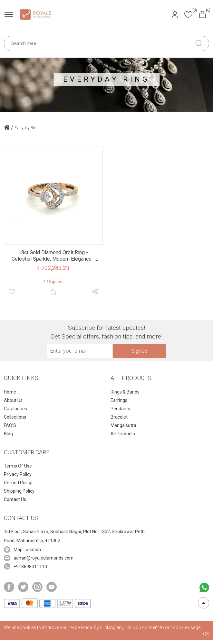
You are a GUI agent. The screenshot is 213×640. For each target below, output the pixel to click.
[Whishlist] (12, 291)
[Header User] (175, 14)
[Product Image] (53, 195)
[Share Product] (95, 291)
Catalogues (15, 408)
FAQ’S (10, 425)
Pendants (120, 408)
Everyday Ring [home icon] (27, 127)
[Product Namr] (53, 255)
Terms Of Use (18, 465)
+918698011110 (30, 566)
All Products (123, 433)
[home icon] (7, 128)
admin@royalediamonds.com (43, 558)
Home (10, 391)
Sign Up (139, 351)
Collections (15, 417)
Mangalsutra (123, 425)
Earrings (119, 400)
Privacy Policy (18, 474)
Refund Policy (18, 482)
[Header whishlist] (188, 14)
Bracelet (119, 417)
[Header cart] (202, 14)
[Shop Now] (53, 291)
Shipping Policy (19, 491)
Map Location (27, 549)
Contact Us (15, 499)
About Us (13, 400)
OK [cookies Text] (206, 633)
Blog (8, 433)
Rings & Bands (125, 391)
